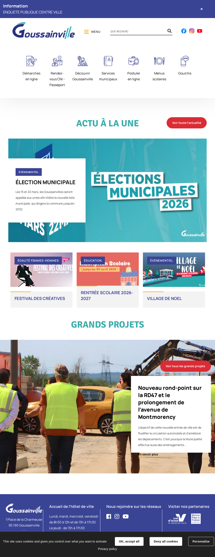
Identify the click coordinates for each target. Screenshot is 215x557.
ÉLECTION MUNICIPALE (45, 182)
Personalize (201, 541)
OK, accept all (129, 541)
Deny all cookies (166, 541)
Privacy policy (107, 549)
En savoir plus (148, 454)
